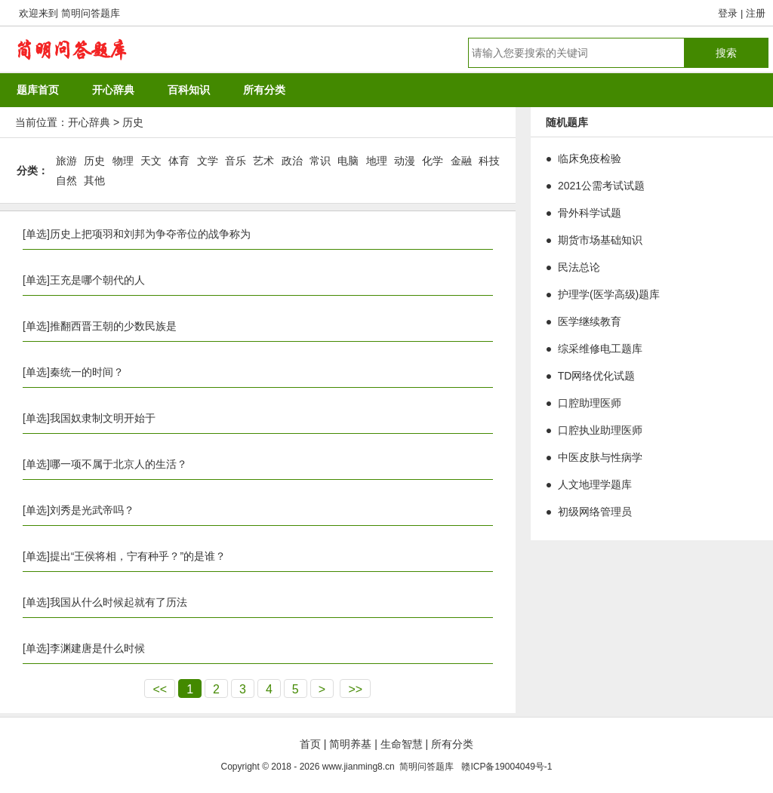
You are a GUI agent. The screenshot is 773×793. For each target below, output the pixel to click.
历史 (132, 122)
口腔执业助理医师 (600, 430)
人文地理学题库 (595, 484)
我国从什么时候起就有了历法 (118, 602)
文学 (207, 161)
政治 (292, 161)
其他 (94, 180)
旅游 (66, 161)
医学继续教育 (589, 321)
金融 (461, 161)
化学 (432, 161)
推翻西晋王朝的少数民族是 (113, 326)
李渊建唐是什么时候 (97, 648)
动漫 (404, 161)
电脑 (348, 161)
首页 (310, 744)
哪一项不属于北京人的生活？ (118, 464)
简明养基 (350, 744)
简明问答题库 (90, 13)
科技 (489, 161)
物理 (123, 161)
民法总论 (579, 267)
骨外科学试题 (589, 213)
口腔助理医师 (589, 403)
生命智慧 (401, 744)
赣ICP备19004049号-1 (506, 766)
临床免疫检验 (589, 158)
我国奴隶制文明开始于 (103, 418)
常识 (320, 161)
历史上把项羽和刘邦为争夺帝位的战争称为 (150, 234)
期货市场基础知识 (600, 240)
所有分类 (452, 744)
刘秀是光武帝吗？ (92, 510)
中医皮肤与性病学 (600, 457)
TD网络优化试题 (597, 376)
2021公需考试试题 (601, 186)
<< (159, 689)
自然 (66, 180)
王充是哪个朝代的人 (97, 280)
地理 (376, 161)
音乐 (235, 161)
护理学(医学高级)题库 (609, 294)
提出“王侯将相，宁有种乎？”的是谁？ (138, 556)
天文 (151, 161)
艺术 (263, 161)
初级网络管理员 (595, 512)
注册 (755, 13)
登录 (728, 13)
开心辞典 (89, 122)
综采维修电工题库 (600, 349)
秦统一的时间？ (87, 372)
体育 (178, 161)
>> (355, 689)
